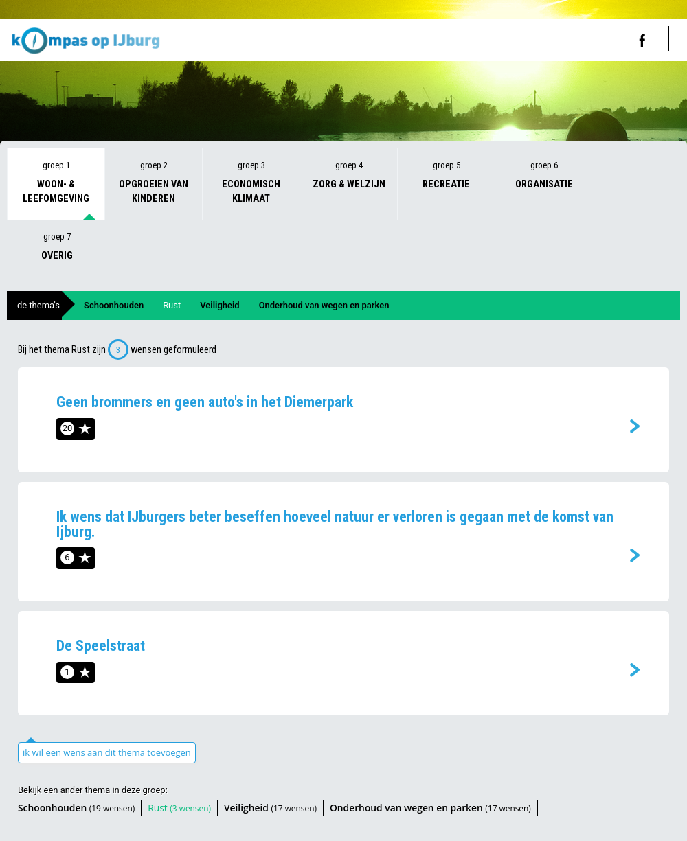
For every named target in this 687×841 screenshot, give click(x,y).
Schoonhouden (114, 305)
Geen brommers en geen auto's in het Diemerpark (204, 402)
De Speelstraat (100, 645)
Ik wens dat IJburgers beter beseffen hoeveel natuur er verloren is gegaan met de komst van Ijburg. (334, 524)
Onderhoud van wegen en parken (324, 305)
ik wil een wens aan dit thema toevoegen (107, 752)
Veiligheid (219, 305)
